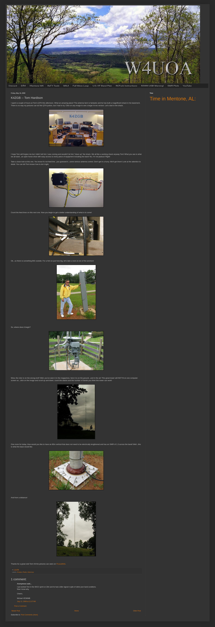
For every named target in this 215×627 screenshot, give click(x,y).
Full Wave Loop (81, 86)
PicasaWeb (60, 564)
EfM (23, 86)
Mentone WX (37, 86)
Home (76, 611)
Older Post (137, 611)
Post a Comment (20, 606)
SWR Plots (173, 86)
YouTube (187, 86)
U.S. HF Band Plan (102, 86)
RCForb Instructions (126, 86)
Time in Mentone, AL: (173, 99)
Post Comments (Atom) (29, 615)
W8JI (66, 86)
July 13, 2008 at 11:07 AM (26, 601)
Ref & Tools (53, 86)
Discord (13, 86)
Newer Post (16, 611)
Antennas (31, 572)
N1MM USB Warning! (152, 86)
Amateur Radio (22, 572)
